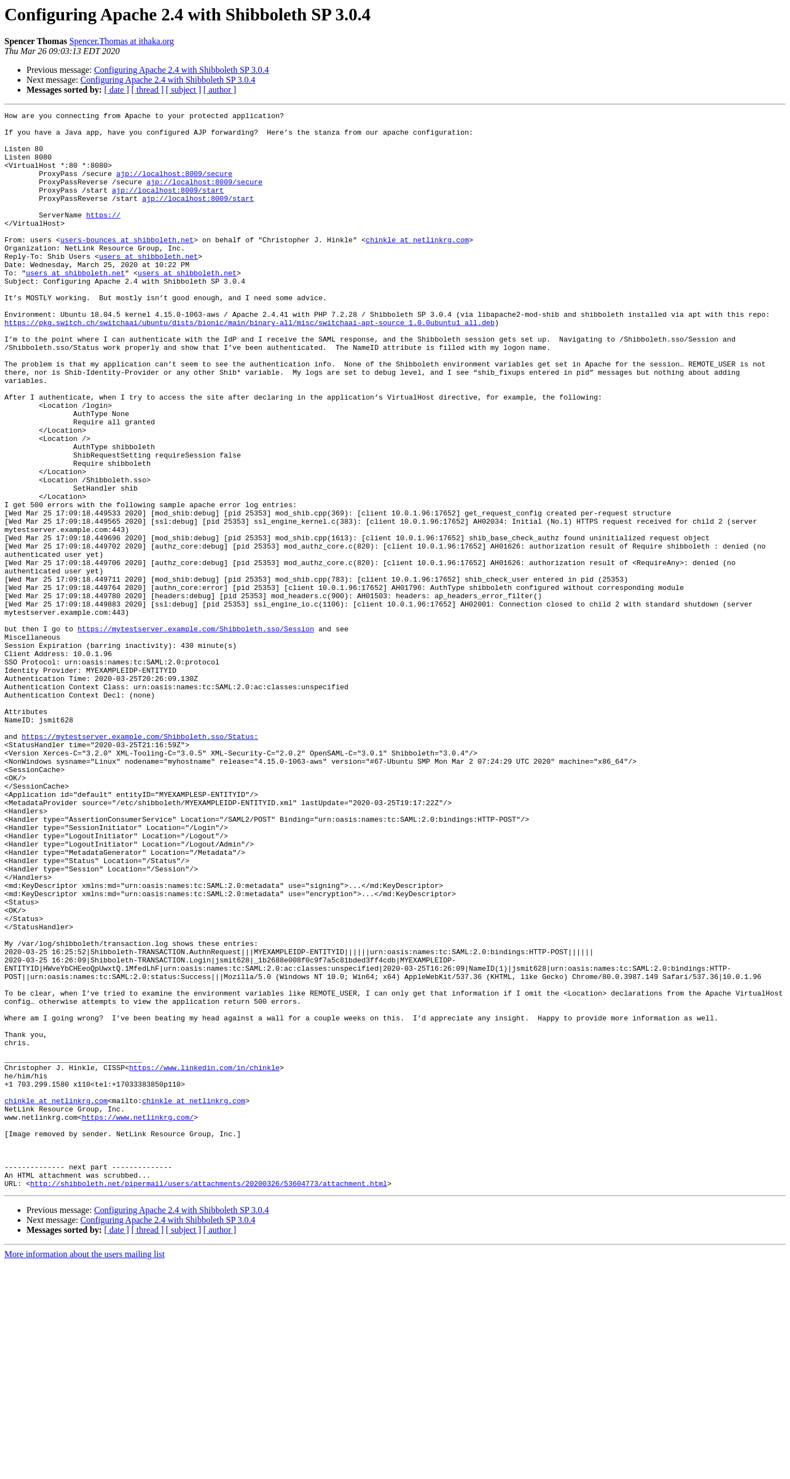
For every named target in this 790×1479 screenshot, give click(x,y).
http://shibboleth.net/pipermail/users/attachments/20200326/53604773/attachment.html (208, 1398)
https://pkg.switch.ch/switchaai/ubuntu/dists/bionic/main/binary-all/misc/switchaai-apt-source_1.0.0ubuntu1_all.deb (249, 365)
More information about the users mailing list (84, 1469)
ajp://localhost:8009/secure (174, 186)
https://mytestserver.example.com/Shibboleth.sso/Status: (140, 862)
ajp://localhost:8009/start (168, 206)
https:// (103, 236)
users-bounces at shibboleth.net (127, 266)
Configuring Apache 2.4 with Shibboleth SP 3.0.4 (181, 70)
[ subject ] (183, 89)
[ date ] (116, 89)
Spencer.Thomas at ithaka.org (121, 41)
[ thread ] (147, 89)
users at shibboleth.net (148, 286)
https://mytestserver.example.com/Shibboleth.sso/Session (196, 733)
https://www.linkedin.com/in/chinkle (204, 1259)
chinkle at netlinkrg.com (417, 266)
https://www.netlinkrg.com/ (138, 1319)
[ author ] (220, 89)
